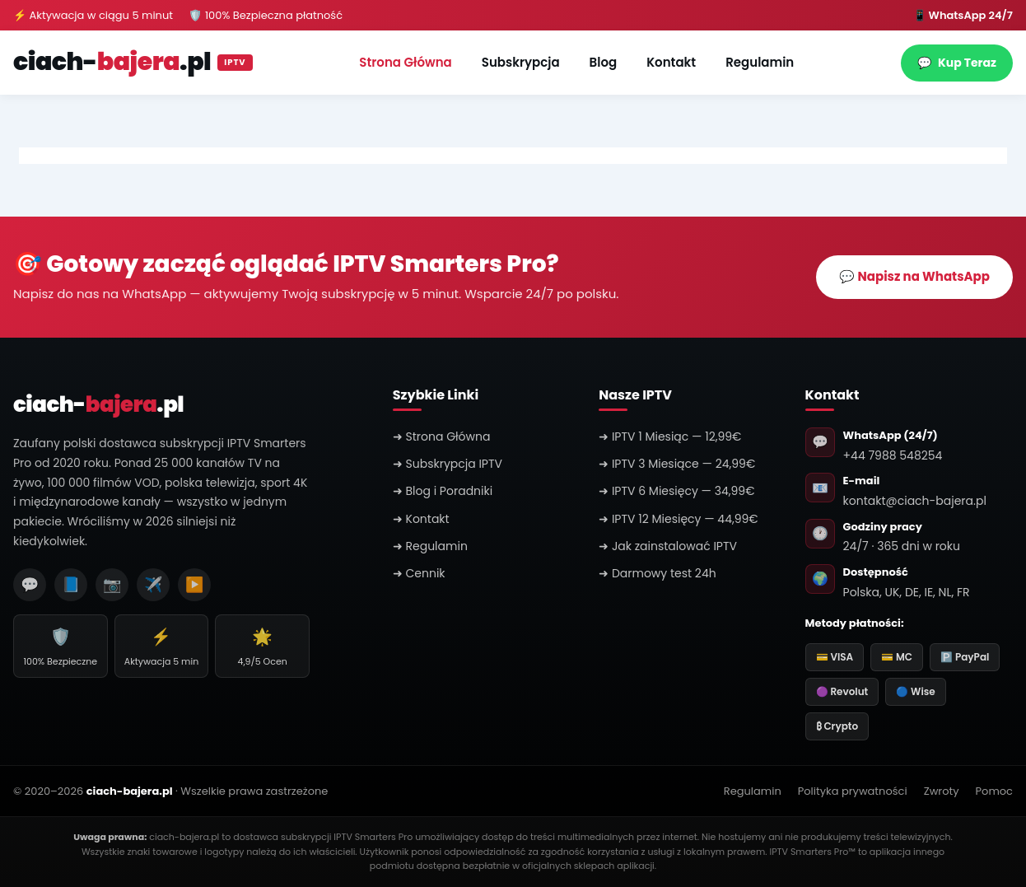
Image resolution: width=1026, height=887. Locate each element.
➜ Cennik (419, 573)
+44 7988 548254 (893, 455)
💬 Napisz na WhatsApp (914, 276)
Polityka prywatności (852, 791)
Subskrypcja (521, 62)
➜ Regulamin (430, 546)
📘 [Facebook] (71, 584)
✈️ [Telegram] (153, 584)
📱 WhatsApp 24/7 (963, 15)
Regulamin (759, 62)
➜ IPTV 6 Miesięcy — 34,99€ (676, 491)
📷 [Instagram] (112, 584)
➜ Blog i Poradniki (442, 491)
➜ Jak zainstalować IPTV (668, 546)
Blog (604, 62)
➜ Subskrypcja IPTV (447, 463)
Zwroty (941, 791)
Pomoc (994, 791)
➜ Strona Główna (442, 436)
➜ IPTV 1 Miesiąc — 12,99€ (670, 436)
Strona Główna (405, 62)
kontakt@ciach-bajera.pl (914, 501)
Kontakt (671, 62)
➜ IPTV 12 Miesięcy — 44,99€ (678, 519)
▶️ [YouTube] (194, 584)
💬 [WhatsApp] (30, 584)
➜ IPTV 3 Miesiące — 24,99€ (677, 463)
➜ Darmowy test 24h (657, 573)
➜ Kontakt (421, 519)
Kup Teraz (956, 63)
